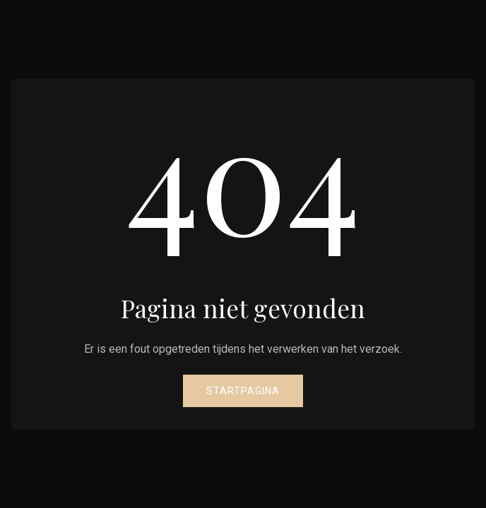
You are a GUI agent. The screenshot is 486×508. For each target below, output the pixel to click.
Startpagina (243, 391)
